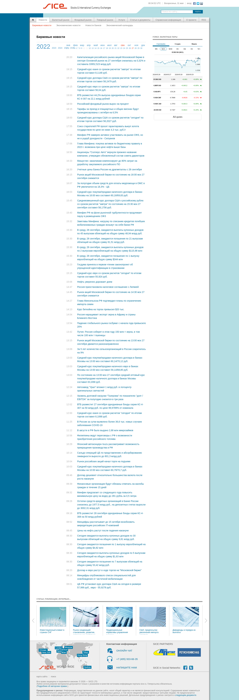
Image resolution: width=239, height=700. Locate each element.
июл (109, 45)
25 (127, 48)
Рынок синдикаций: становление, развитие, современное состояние (86, 620)
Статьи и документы (140, 20)
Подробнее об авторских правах (52, 686)
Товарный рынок (105, 20)
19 (110, 48)
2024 (60, 48)
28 (136, 48)
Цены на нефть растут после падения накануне (103, 530)
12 (90, 48)
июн (102, 45)
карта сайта (42, 676)
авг (115, 45)
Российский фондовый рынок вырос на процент (103, 104)
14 (95, 48)
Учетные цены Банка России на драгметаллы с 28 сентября (109, 169)
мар (82, 45)
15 (98, 48)
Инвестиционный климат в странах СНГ (53, 620)
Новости (43, 20)
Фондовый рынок (82, 20)
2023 (54, 48)
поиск (53, 676)
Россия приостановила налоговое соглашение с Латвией (108, 287)
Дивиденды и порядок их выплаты (186, 620)
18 (107, 48)
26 (130, 48)
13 (93, 48)
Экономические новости (68, 25)
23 (121, 48)
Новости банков (93, 25)
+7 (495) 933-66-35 (127, 659)
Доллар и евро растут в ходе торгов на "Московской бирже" (109, 570)
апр (89, 45)
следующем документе (185, 695)
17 (104, 48)
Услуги (121, 20)
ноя (136, 45)
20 (113, 48)
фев (75, 45)
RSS (203, 20)
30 (141, 48)
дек (143, 45)
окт (129, 45)
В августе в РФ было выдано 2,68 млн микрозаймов (105, 430)
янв (68, 45)
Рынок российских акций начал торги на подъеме (103, 461)
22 (118, 48)
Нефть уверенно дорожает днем (94, 281)
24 (124, 48)
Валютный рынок (60, 20)
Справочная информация (168, 20)
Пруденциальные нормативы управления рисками (119, 620)
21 (116, 48)
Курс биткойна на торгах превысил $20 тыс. (100, 309)
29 (138, 48)
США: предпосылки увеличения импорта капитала (152, 620)
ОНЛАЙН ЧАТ (124, 650)
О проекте (191, 20)
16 (101, 48)
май (96, 45)
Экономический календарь (119, 25)
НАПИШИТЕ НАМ (126, 667)
